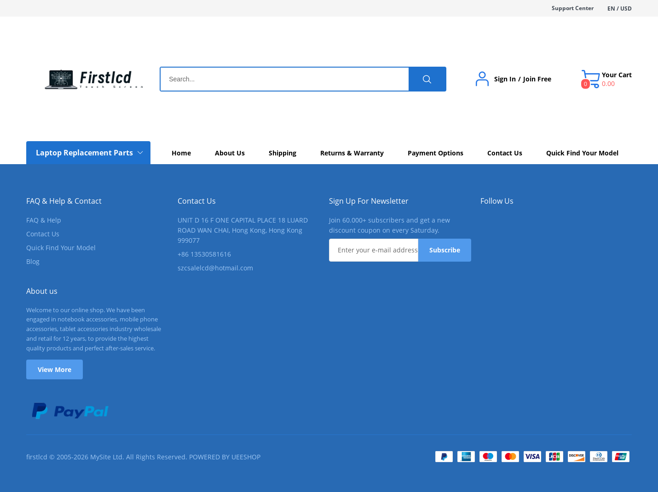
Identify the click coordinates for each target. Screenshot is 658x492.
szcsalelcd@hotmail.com (215, 267)
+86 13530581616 (204, 254)
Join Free (537, 79)
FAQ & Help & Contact (64, 201)
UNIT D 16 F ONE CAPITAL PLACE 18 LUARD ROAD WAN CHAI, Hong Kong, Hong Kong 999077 (243, 230)
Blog (33, 261)
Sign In (505, 79)
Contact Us (42, 233)
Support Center (573, 8)
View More (54, 369)
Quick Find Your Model (61, 247)
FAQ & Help (43, 220)
